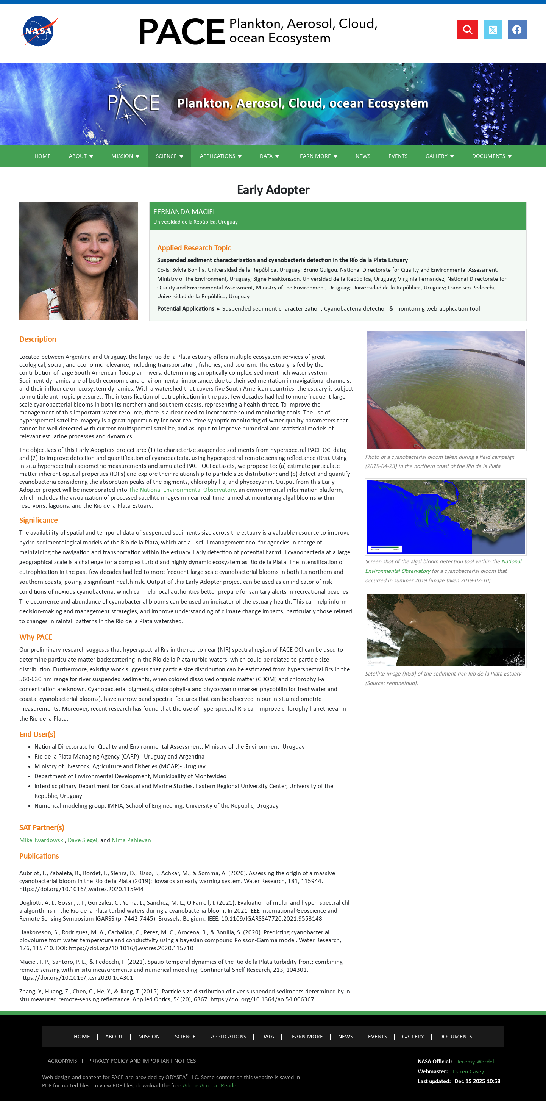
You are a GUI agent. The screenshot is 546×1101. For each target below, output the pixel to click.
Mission (125, 156)
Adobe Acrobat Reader (210, 1085)
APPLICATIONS (228, 1037)
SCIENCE (185, 1037)
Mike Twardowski (42, 840)
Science (169, 156)
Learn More (317, 156)
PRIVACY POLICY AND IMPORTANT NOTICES (142, 1061)
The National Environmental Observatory (182, 489)
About (81, 156)
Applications (221, 156)
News (363, 156)
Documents (492, 156)
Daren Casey (468, 1071)
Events (397, 156)
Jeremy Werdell (476, 1062)
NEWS (345, 1037)
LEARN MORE (306, 1037)
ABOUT (114, 1037)
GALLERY (413, 1037)
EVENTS (377, 1037)
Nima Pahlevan (131, 840)
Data (269, 156)
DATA (267, 1037)
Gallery (440, 156)
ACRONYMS (62, 1061)
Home (42, 156)
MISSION (149, 1037)
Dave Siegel (82, 840)
